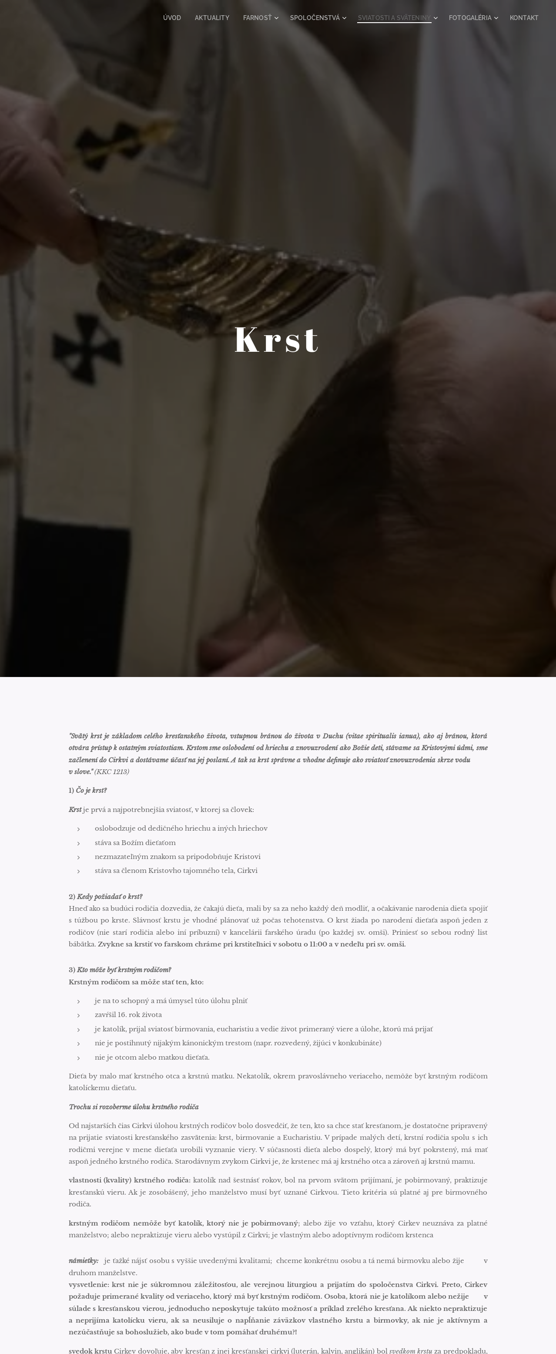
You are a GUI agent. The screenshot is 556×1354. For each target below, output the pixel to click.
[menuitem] (200, 18)
